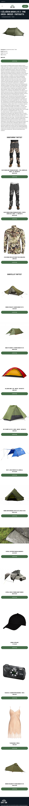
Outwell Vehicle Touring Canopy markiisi (14, 592)
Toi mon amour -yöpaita (14, 743)
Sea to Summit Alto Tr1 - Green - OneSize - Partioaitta (14, 429)
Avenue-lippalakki (14, 642)
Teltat (13, 16)
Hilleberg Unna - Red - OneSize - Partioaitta (14, 388)
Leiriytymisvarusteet (6, 16)
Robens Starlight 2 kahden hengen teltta (14, 307)
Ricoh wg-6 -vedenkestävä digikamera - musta (14, 692)
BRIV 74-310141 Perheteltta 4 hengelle (14, 470)
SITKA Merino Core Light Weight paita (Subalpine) (14, 257)
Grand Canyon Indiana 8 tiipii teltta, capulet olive (14, 510)
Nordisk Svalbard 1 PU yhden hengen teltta (14, 783)
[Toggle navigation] (2, 6)
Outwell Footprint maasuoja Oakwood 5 (14, 551)
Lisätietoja (14, 61)
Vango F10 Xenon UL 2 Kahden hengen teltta (14, 347)
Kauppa (25, 6)
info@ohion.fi (3, 1)
